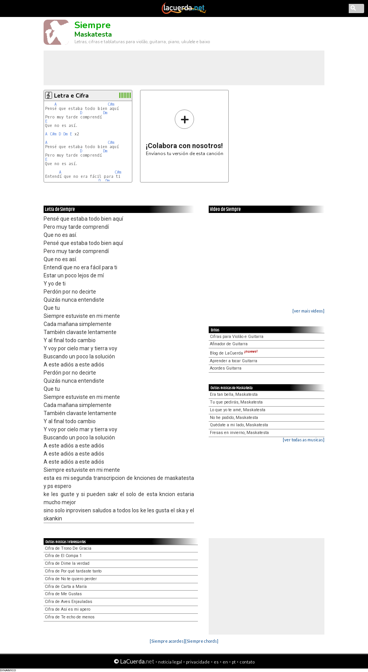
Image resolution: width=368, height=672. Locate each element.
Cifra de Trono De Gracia (68, 548)
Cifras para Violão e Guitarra (236, 336)
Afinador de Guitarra (229, 343)
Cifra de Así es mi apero (67, 609)
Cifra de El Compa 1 (63, 555)
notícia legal (170, 661)
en (225, 661)
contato (247, 661)
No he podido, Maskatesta (234, 417)
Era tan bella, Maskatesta (234, 394)
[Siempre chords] (201, 640)
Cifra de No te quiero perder (71, 578)
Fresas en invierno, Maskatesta (239, 432)
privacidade (198, 661)
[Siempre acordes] (167, 640)
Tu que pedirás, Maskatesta (236, 402)
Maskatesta (93, 34)
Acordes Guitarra (225, 368)
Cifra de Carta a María (66, 586)
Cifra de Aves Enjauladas (68, 601)
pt (234, 661)
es (216, 661)
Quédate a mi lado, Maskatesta (239, 424)
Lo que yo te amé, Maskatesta (237, 409)
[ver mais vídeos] (308, 310)
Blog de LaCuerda (234, 353)
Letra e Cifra (71, 96)
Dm (105, 112)
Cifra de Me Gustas (63, 593)
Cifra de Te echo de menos (70, 617)
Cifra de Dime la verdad (67, 563)
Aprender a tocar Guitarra (233, 360)
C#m (111, 104)
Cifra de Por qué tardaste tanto (73, 571)
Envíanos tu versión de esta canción (184, 132)
